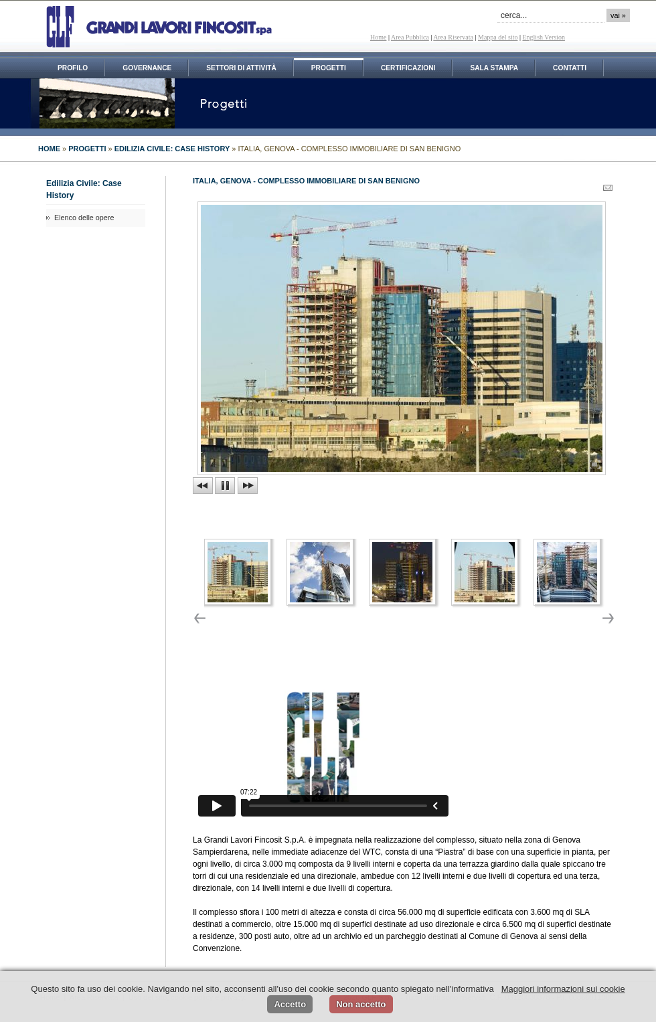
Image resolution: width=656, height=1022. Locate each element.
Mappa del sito (497, 37)
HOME (49, 149)
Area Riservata (453, 37)
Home (378, 37)
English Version (543, 37)
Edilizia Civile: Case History (172, 149)
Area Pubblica (410, 37)
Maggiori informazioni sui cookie (563, 989)
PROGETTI (87, 149)
